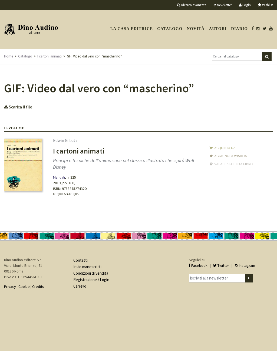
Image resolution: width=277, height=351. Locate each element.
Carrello (79, 286)
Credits (38, 286)
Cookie (24, 286)
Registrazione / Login (91, 279)
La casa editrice (131, 28)
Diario (239, 28)
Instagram (245, 265)
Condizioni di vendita (90, 273)
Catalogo (169, 28)
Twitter (221, 265)
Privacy (10, 286)
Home (8, 56)
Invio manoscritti (87, 266)
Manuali (59, 177)
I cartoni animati (49, 56)
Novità (196, 28)
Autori (218, 28)
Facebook (198, 265)
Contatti (80, 260)
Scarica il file (18, 107)
